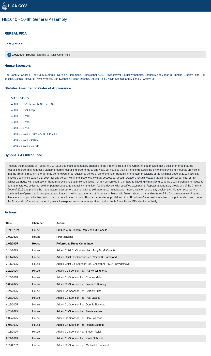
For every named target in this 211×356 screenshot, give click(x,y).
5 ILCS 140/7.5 (20, 98)
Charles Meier (153, 75)
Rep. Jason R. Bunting (93, 284)
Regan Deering (80, 78)
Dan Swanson (62, 78)
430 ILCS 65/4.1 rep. (23, 110)
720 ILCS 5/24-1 (20, 133)
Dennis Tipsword (24, 78)
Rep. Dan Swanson (91, 318)
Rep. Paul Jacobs (90, 297)
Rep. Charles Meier (91, 277)
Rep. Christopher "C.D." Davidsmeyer (109, 263)
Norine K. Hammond (69, 75)
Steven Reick (98, 78)
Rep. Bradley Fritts (90, 291)
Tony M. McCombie (43, 75)
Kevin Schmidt (116, 78)
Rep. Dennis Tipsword (93, 304)
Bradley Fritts (191, 75)
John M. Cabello (20, 75)
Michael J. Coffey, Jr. (142, 78)
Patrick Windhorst (132, 75)
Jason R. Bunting (172, 75)
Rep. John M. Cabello (94, 230)
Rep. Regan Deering (92, 324)
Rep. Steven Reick (91, 331)
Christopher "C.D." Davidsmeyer (102, 75)
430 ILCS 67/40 (20, 116)
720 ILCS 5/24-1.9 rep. (24, 139)
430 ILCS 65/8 (19, 104)
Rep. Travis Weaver (91, 311)
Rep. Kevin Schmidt (91, 338)
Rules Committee (60, 54)
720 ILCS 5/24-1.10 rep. (25, 145)
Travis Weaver (43, 78)
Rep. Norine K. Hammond (102, 257)
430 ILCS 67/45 (20, 122)
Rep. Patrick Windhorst (93, 270)
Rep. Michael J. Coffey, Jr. (95, 345)
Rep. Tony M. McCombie (101, 250)
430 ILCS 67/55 (20, 128)
